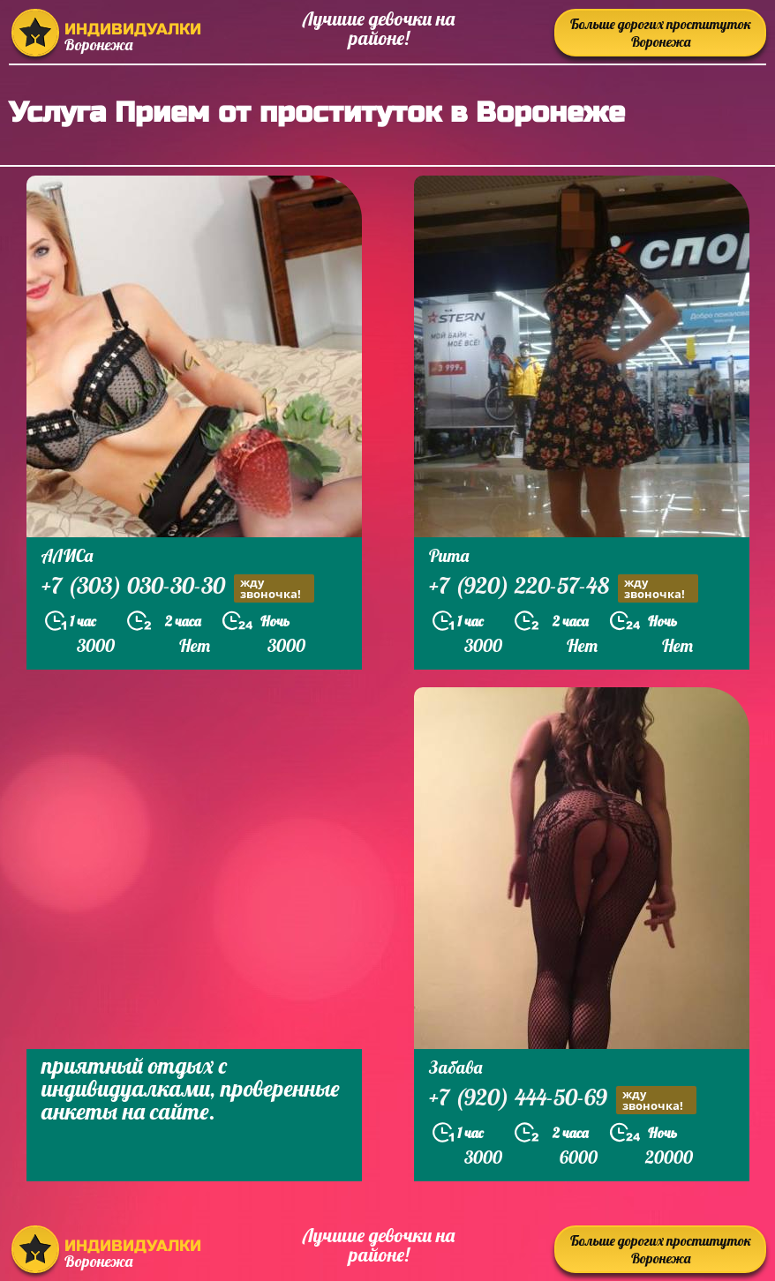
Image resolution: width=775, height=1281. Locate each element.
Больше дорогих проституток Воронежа (660, 32)
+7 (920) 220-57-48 (563, 588)
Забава (455, 1067)
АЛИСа (67, 555)
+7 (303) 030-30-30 (177, 588)
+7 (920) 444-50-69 (562, 1099)
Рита (449, 555)
